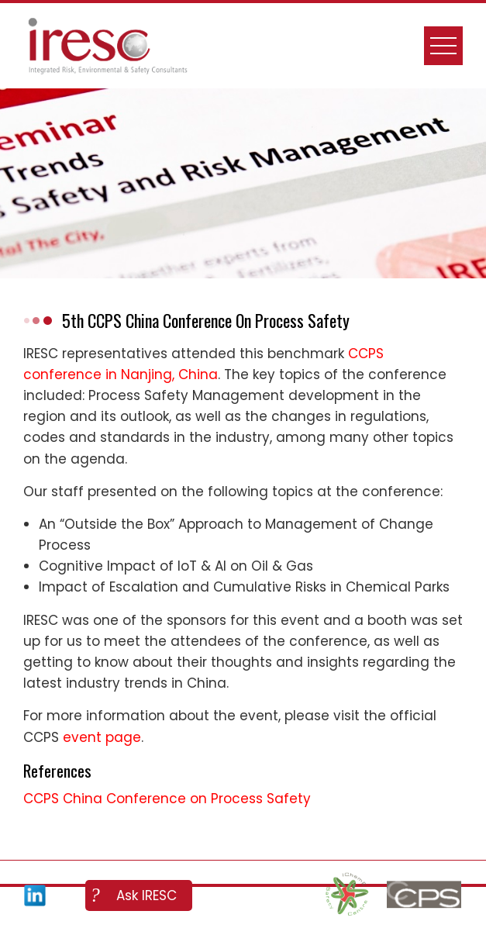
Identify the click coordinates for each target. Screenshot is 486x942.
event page (102, 737)
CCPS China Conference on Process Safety (167, 798)
